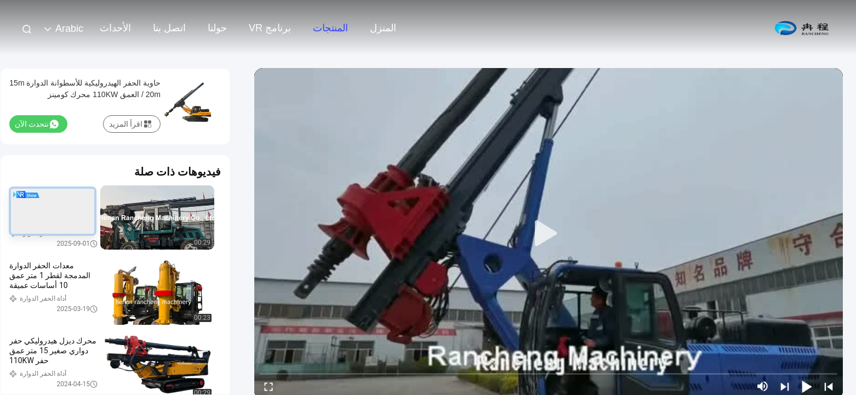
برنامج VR (270, 27)
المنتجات (330, 27)
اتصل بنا (169, 27)
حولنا (217, 27)
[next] (785, 386)
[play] (548, 233)
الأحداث (115, 27)
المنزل (383, 27)
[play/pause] (807, 386)
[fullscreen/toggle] (268, 386)
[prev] (829, 386)
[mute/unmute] (763, 386)
